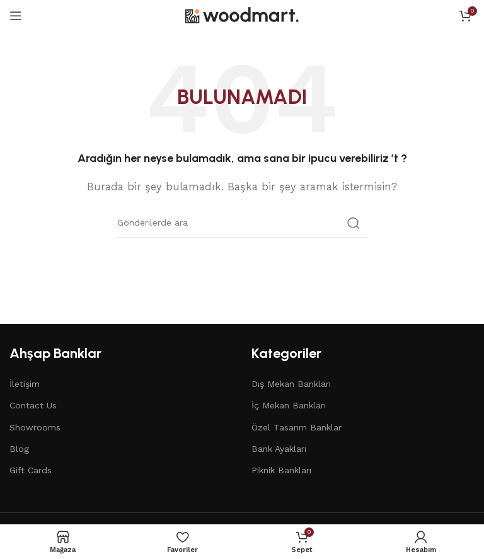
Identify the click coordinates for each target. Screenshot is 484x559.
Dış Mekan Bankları (291, 384)
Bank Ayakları (278, 449)
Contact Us (33, 405)
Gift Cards (30, 470)
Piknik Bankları (281, 470)
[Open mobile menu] (15, 15)
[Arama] (242, 223)
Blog (19, 449)
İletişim (24, 384)
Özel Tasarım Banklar (296, 427)
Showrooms (34, 427)
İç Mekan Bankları (288, 405)
